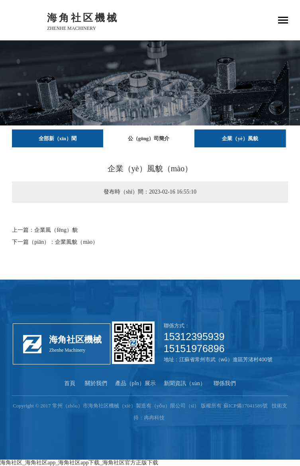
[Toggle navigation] (283, 21)
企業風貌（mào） (76, 242)
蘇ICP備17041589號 (246, 406)
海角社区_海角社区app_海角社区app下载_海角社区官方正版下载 (79, 463)
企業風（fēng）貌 (56, 230)
